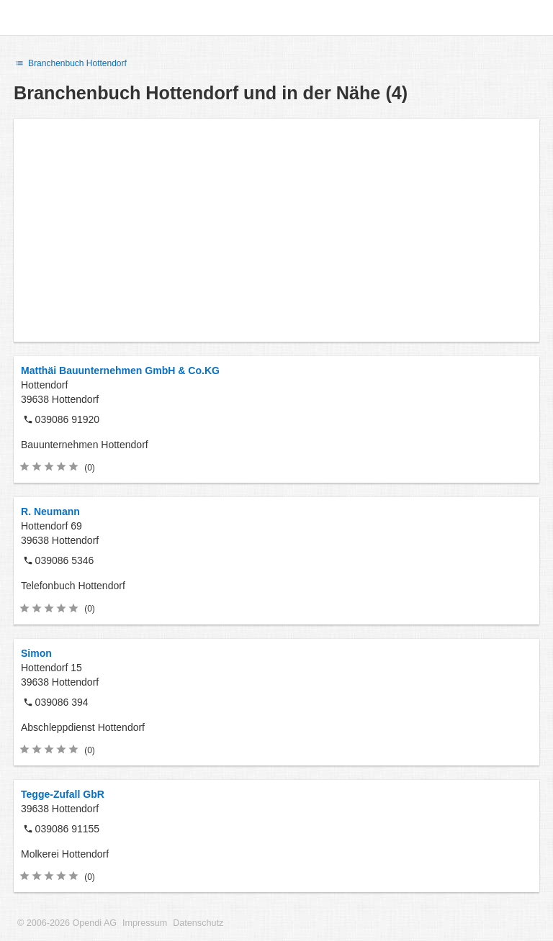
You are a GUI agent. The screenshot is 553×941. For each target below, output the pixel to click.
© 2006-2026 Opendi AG (67, 923)
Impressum (144, 923)
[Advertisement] (276, 230)
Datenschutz (198, 923)
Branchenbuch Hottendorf (70, 63)
